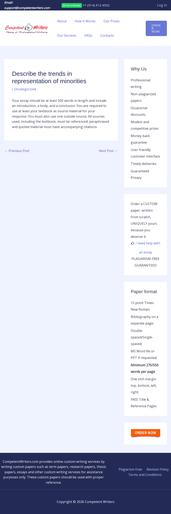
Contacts (103, 35)
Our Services (66, 35)
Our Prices (108, 21)
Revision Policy (157, 469)
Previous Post (17, 151)
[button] (155, 28)
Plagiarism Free (130, 469)
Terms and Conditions (145, 474)
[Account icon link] (162, 5)
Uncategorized (25, 89)
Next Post (108, 151)
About (61, 21)
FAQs (86, 35)
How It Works (83, 21)
